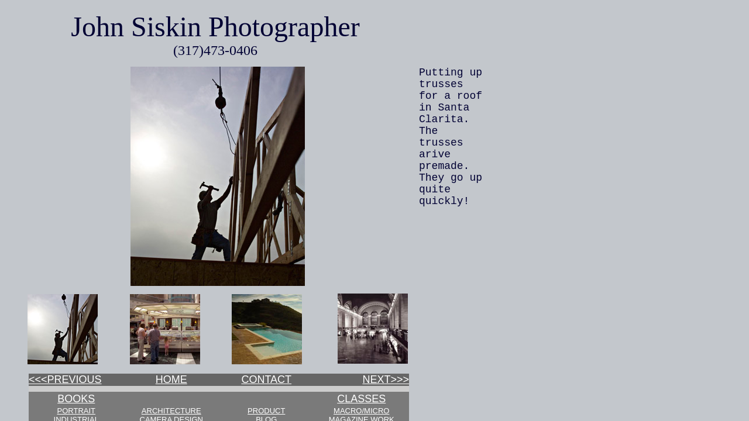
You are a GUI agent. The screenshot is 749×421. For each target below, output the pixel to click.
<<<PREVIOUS (65, 379)
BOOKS (76, 399)
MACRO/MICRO (361, 410)
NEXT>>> (385, 379)
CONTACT (266, 379)
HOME (171, 379)
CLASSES (361, 399)
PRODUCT (266, 410)
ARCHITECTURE (171, 410)
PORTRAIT (76, 410)
